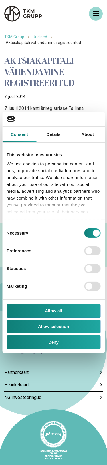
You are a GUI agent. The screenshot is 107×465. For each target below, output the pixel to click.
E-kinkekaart (53, 385)
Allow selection (53, 326)
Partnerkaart (53, 372)
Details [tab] (54, 134)
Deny (53, 342)
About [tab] (87, 134)
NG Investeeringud (53, 397)
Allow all (53, 310)
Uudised (40, 37)
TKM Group (14, 37)
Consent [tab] (19, 134)
